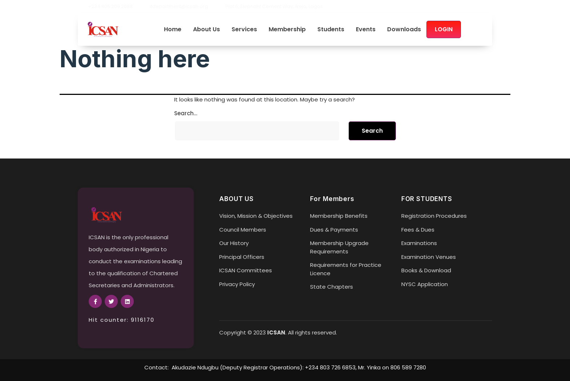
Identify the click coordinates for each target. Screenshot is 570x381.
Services (244, 29)
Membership (287, 29)
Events (366, 29)
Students (330, 29)
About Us (206, 29)
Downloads (404, 29)
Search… (185, 113)
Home (172, 29)
